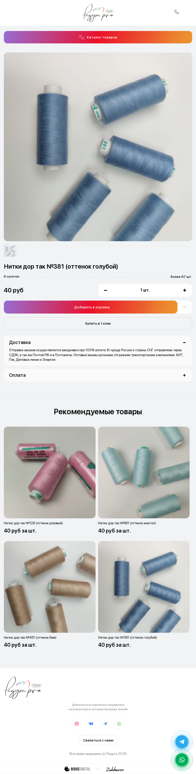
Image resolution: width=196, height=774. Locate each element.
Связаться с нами (98, 740)
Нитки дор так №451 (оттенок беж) (30, 637)
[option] (10, 250)
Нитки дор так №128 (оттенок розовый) (33, 523)
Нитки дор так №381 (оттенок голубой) (127, 637)
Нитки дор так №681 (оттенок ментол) (127, 523)
